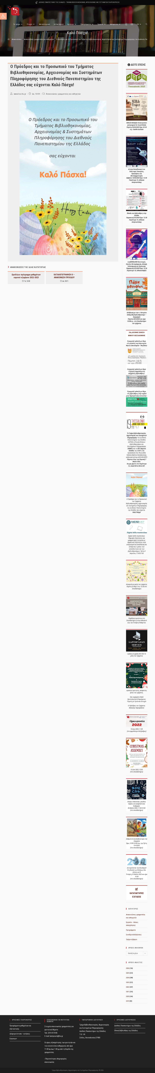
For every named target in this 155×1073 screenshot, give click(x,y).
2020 (127, 996)
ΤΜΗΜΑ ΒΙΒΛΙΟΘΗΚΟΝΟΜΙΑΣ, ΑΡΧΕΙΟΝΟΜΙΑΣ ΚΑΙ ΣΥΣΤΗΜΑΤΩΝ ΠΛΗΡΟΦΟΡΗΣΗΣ (93, 2)
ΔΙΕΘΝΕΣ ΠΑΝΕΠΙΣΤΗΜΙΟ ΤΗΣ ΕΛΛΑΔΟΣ (52, 2)
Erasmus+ (13, 1039)
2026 (127, 968)
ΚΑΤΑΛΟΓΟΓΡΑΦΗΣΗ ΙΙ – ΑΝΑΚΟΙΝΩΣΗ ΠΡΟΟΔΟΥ (64, 276)
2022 (127, 987)
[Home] (8, 39)
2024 (127, 978)
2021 (127, 992)
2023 (127, 982)
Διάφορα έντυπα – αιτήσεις (20, 1034)
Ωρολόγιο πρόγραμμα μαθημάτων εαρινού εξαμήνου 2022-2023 (26, 276)
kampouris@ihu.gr (56, 1036)
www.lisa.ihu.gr (20, 94)
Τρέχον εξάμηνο (131, 939)
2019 (127, 1001)
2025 (127, 973)
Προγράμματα (131, 930)
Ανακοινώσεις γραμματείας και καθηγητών (63, 94)
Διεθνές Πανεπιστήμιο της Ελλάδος (127, 1026)
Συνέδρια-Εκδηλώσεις (133, 935)
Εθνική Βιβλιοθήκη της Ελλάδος (126, 1031)
